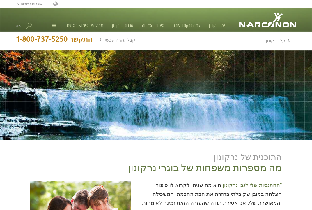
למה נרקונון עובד (186, 25)
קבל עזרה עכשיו (119, 40)
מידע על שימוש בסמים (85, 25)
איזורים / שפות (31, 4)
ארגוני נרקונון (122, 25)
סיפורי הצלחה (153, 25)
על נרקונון (217, 25)
